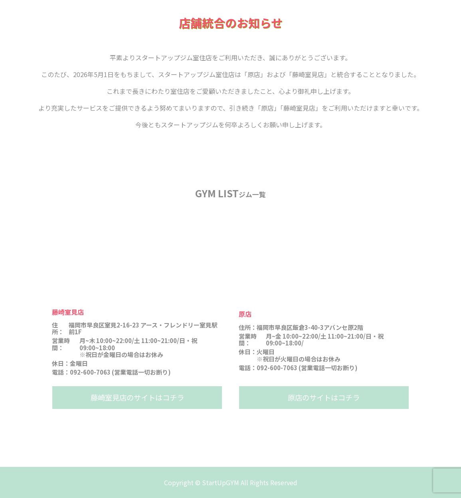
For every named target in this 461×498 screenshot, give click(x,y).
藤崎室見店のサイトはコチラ (137, 397)
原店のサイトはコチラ (324, 397)
